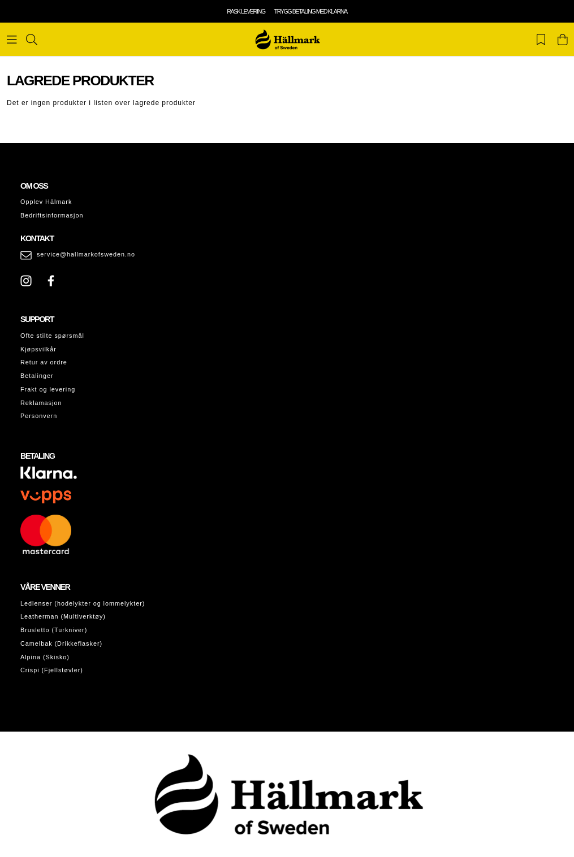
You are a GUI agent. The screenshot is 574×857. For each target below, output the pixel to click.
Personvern (38, 415)
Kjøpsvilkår (38, 349)
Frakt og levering (47, 389)
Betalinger (37, 375)
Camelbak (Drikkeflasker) (61, 643)
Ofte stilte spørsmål (52, 335)
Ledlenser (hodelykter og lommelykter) (82, 603)
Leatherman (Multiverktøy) (63, 616)
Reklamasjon (41, 402)
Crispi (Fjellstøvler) (51, 670)
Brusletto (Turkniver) (53, 630)
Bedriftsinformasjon (51, 215)
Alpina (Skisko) (45, 657)
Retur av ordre (43, 362)
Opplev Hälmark (46, 201)
